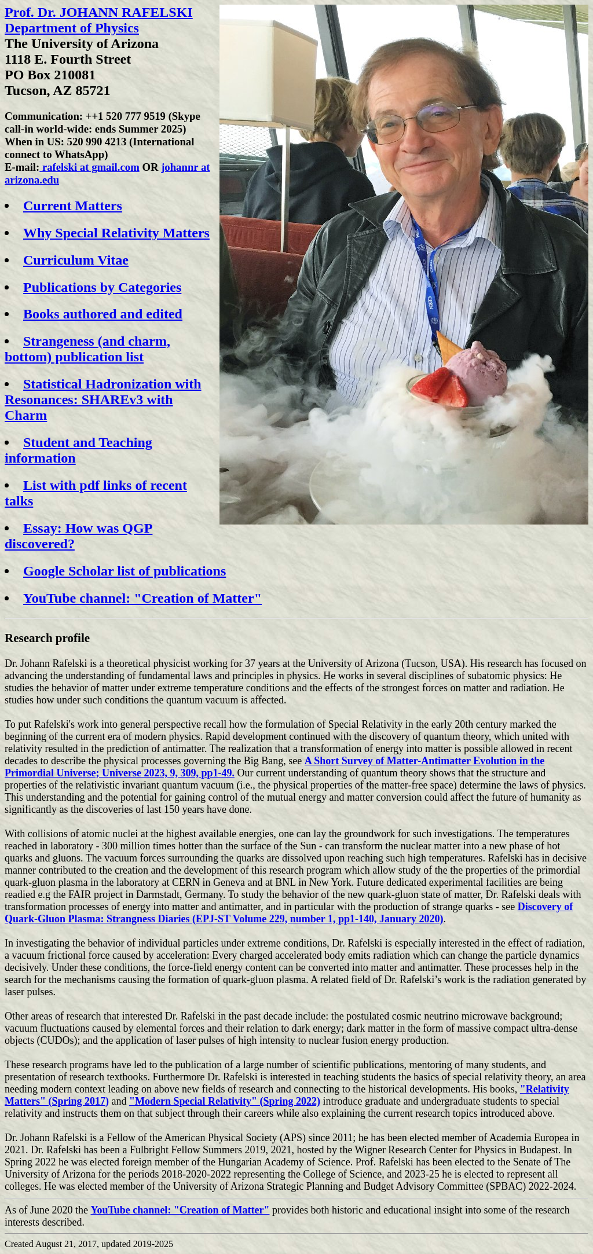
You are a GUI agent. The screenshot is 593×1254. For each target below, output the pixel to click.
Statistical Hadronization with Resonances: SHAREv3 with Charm (103, 399)
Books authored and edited (102, 313)
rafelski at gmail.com (89, 167)
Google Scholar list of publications (124, 570)
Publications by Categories (102, 287)
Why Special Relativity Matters (116, 232)
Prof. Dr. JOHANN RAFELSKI (99, 12)
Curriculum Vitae (76, 259)
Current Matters (72, 205)
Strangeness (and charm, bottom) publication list (87, 348)
